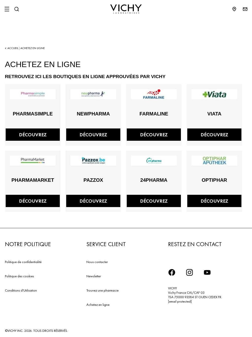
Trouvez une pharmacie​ (102, 290)
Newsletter (93, 276)
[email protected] (180, 301)
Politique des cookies (19, 276)
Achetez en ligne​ (98, 304)
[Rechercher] (16, 9)
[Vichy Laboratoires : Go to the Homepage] (126, 9)
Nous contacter (97, 262)
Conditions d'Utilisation (21, 290)
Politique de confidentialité (23, 262)
